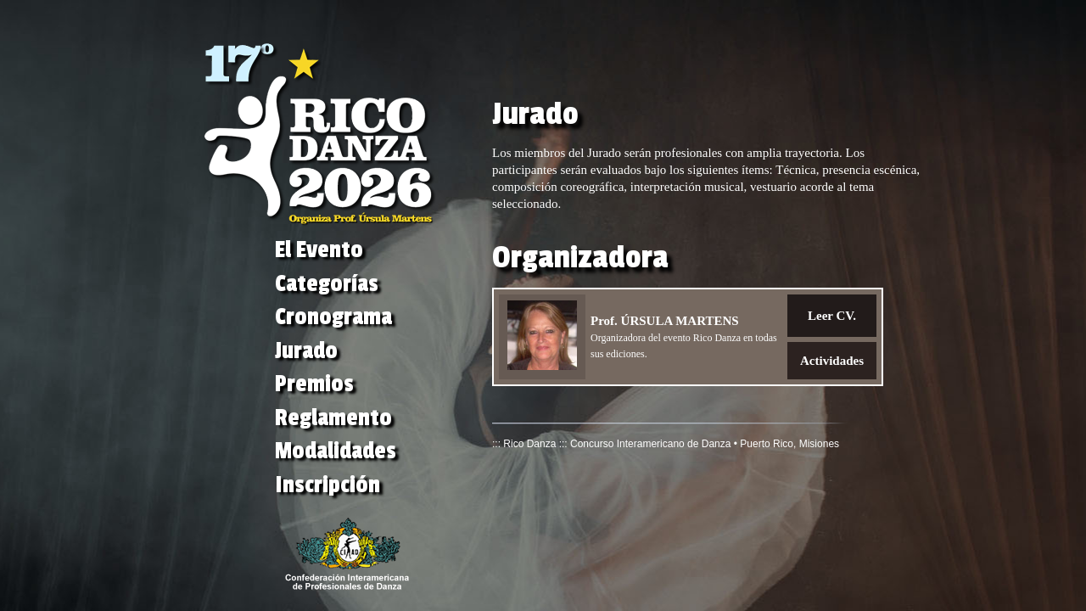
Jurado (306, 351)
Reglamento (333, 418)
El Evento (319, 250)
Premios (314, 384)
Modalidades (335, 451)
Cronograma (333, 317)
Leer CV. (832, 315)
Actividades (832, 360)
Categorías (326, 284)
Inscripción (327, 485)
